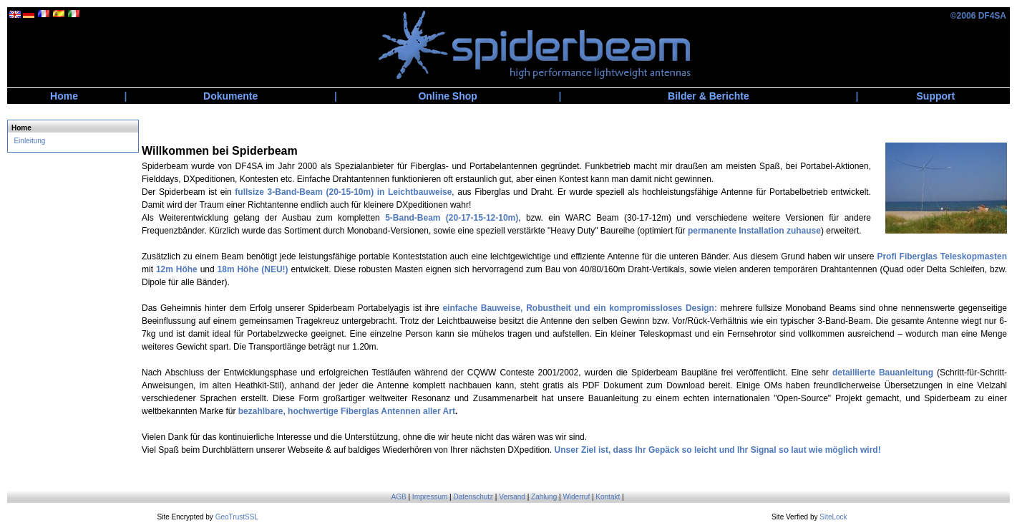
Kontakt (607, 497)
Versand (512, 497)
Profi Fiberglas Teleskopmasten (942, 256)
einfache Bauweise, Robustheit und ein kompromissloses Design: (579, 308)
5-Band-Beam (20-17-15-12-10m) (451, 218)
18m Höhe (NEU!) (253, 269)
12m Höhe (177, 269)
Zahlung (544, 497)
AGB (399, 497)
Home (64, 96)
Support (936, 96)
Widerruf (576, 497)
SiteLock (833, 517)
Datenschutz (473, 497)
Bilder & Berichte (708, 96)
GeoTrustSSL (236, 517)
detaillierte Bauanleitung (882, 373)
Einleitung (29, 141)
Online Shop (447, 96)
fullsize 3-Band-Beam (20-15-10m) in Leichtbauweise (343, 192)
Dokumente (230, 96)
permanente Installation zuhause (754, 231)
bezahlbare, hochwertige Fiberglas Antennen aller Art (346, 411)
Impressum (429, 497)
